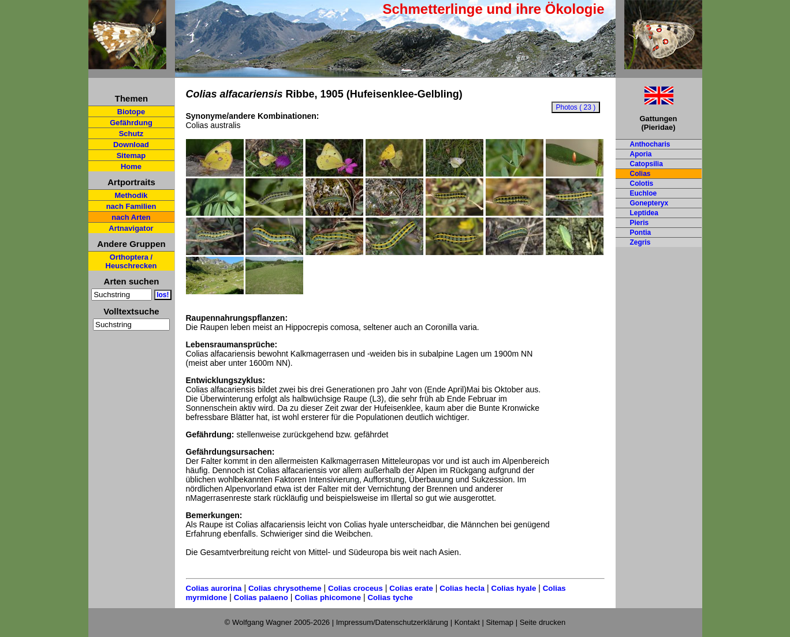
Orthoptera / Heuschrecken (131, 261)
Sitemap (131, 155)
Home (131, 166)
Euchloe (643, 193)
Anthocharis (650, 144)
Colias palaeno (261, 597)
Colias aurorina (214, 588)
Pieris (639, 223)
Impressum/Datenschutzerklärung (392, 622)
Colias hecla (462, 588)
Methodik (130, 195)
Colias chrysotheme (285, 588)
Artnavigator (131, 228)
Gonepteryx (649, 203)
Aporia (641, 154)
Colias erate (411, 588)
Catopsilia (646, 164)
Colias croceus (355, 588)
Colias (640, 174)
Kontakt (467, 622)
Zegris (640, 242)
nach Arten (130, 217)
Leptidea (644, 213)
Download (131, 144)
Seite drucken (543, 622)
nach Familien (131, 206)
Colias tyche (390, 597)
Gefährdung (131, 122)
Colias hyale (513, 588)
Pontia (640, 232)
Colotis (642, 183)
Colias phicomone (328, 597)
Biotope (131, 111)
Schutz (131, 133)
